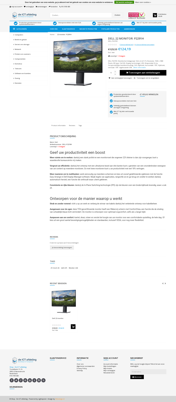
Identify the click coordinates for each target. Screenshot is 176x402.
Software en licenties (22, 73)
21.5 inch (55, 268)
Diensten (17, 83)
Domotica (17, 64)
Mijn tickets (108, 368)
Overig (16, 78)
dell (64, 268)
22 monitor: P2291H (64, 34)
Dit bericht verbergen (124, 2)
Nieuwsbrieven (109, 373)
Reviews (72, 125)
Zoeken (117, 15)
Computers (18, 35)
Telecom (17, 69)
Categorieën (20, 29)
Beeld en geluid (20, 40)
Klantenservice (68, 29)
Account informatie (111, 364)
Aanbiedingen (129, 29)
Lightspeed (42, 399)
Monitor (73, 268)
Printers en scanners (22, 54)
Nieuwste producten (88, 29)
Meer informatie (140, 67)
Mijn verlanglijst (109, 370)
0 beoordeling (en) (126, 44)
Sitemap (80, 370)
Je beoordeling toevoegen (144, 44)
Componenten (19, 59)
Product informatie (58, 125)
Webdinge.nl (59, 399)
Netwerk (17, 49)
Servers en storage (21, 44)
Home (52, 34)
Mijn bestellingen (110, 366)
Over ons (54, 29)
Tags (80, 125)
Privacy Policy (82, 368)
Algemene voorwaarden (86, 366)
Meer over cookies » (143, 2)
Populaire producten (110, 29)
